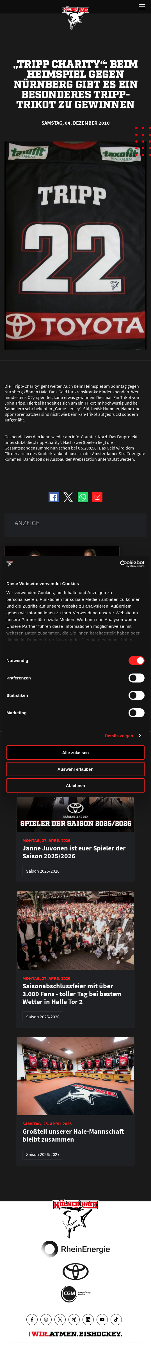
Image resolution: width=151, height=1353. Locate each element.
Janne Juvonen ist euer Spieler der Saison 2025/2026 (74, 852)
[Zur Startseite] (75, 17)
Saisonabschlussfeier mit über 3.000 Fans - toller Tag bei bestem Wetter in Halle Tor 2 (72, 994)
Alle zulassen (75, 752)
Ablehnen (75, 785)
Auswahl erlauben (75, 768)
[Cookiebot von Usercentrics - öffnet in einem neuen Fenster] (120, 563)
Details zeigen (119, 735)
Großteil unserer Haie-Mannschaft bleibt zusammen (73, 1135)
